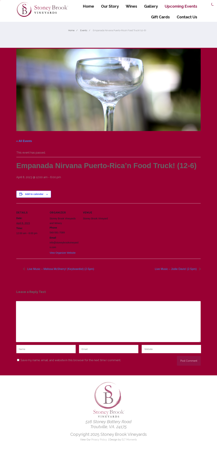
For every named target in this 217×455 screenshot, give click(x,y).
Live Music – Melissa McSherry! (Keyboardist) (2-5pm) (60, 268)
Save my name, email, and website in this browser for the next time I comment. (70, 360)
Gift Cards (160, 17)
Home (88, 6)
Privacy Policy (99, 439)
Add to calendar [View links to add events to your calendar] (34, 194)
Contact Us (187, 17)
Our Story (110, 6)
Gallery (151, 6)
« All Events (24, 141)
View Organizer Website (63, 252)
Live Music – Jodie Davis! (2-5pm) (176, 268)
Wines (131, 6)
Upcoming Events (181, 6)
